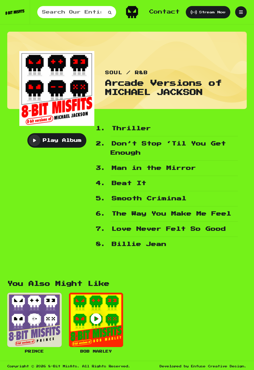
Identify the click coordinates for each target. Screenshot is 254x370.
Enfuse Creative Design (217, 366)
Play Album (55, 140)
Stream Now (208, 12)
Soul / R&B (126, 73)
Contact (164, 12)
